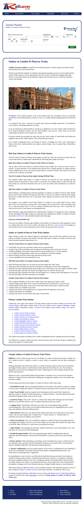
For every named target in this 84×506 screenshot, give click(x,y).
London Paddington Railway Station (25, 321)
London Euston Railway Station (24, 319)
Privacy (12, 492)
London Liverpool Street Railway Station (27, 325)
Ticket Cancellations (36, 492)
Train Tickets (19, 14)
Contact (76, 14)
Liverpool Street (39, 307)
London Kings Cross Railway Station (26, 333)
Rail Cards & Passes (35, 490)
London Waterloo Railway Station (25, 315)
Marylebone (24, 307)
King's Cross (66, 307)
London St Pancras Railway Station (25, 331)
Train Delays (35, 14)
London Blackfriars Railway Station (25, 323)
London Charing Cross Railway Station (26, 317)
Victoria (54, 305)
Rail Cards (64, 14)
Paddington (66, 305)
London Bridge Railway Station (24, 329)
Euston (53, 307)
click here (20, 216)
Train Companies (65, 494)
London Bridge (14, 305)
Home (7, 14)
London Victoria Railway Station (24, 313)
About (12, 490)
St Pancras (12, 116)
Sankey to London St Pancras (28, 470)
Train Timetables (65, 492)
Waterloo (70, 303)
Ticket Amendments (35, 494)
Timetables (50, 14)
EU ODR (13, 494)
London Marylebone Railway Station (26, 327)
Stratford (11, 307)
